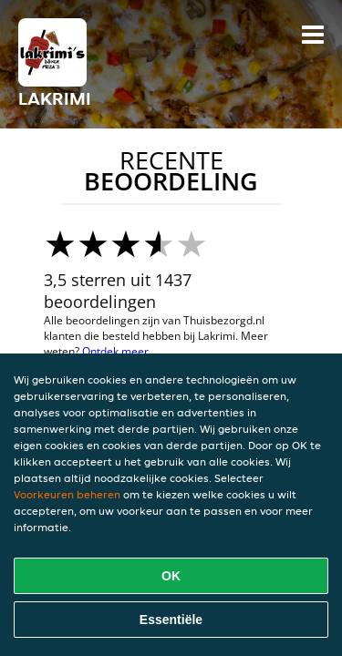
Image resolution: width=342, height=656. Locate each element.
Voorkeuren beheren (67, 494)
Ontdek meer (115, 351)
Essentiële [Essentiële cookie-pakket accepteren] (171, 619)
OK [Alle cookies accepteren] (171, 576)
